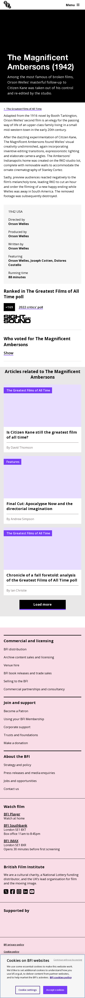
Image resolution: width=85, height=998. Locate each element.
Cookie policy (11, 951)
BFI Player (12, 814)
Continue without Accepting (68, 959)
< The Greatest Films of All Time (23, 108)
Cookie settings (28, 990)
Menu (72, 5)
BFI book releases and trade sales (28, 673)
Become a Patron (16, 711)
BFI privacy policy (14, 944)
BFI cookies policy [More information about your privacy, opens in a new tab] (61, 977)
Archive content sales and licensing (29, 657)
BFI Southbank (15, 825)
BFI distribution (15, 649)
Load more (42, 604)
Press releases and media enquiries (29, 773)
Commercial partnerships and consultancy (34, 689)
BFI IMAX (11, 841)
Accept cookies (55, 990)
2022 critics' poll (31, 307)
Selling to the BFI (16, 681)
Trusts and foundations (21, 735)
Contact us (11, 789)
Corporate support (17, 727)
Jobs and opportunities (20, 781)
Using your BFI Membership (24, 719)
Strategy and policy (17, 765)
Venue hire (11, 665)
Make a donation (16, 743)
